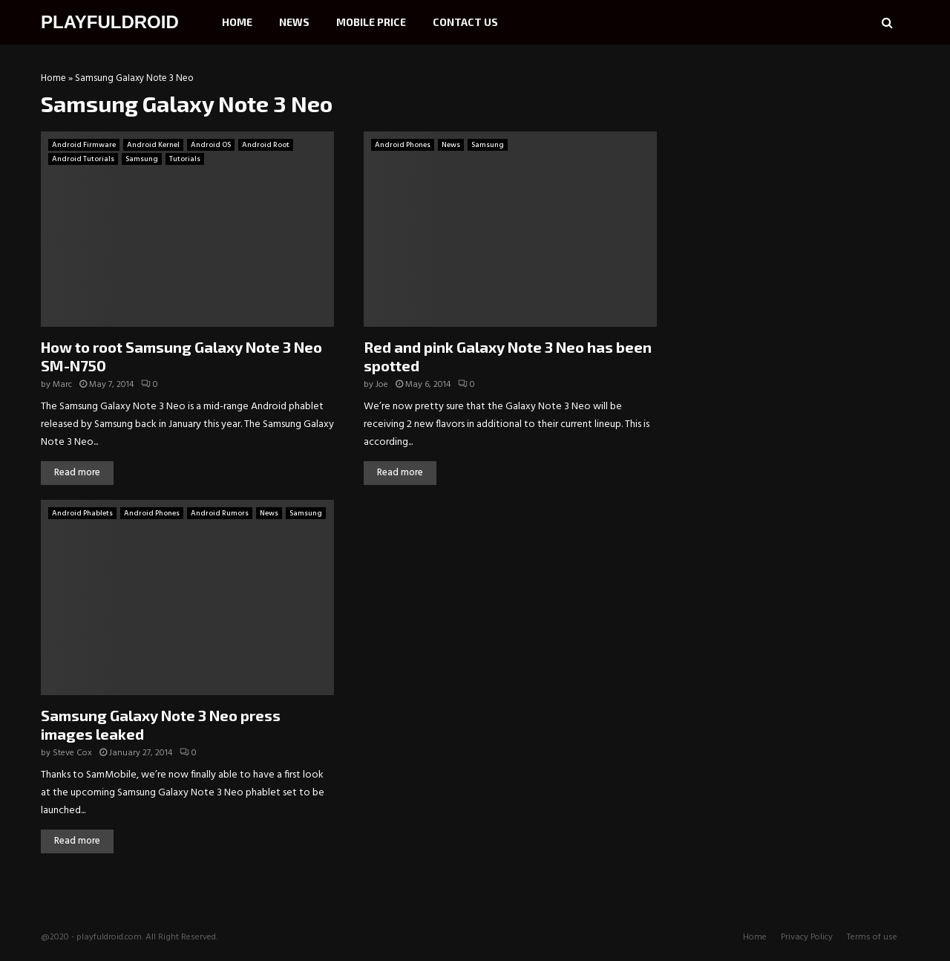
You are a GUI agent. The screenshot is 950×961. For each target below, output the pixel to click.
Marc (62, 384)
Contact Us (465, 22)
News (294, 22)
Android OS (211, 145)
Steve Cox (72, 753)
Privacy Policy (807, 937)
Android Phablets (82, 513)
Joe (382, 384)
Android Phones (402, 145)
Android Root (265, 145)
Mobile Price (371, 22)
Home (237, 22)
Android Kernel (153, 145)
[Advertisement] (798, 167)
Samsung (141, 159)
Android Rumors (220, 513)
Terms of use (872, 937)
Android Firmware (84, 145)
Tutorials (184, 159)
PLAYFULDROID (110, 22)
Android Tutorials (83, 159)
